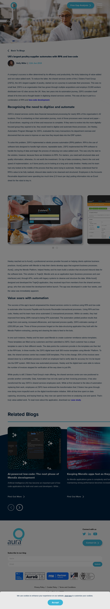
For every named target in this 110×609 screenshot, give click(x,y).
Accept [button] (55, 602)
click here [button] (68, 596)
